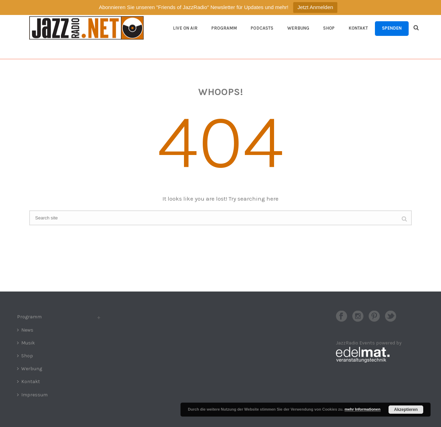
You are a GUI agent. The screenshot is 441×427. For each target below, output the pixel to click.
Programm (224, 28)
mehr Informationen (362, 409)
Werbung (298, 28)
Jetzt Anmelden (315, 7)
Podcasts (262, 28)
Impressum (32, 395)
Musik (26, 343)
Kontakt (358, 28)
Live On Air (185, 28)
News (25, 330)
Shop (329, 28)
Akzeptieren (406, 409)
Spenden (392, 28)
